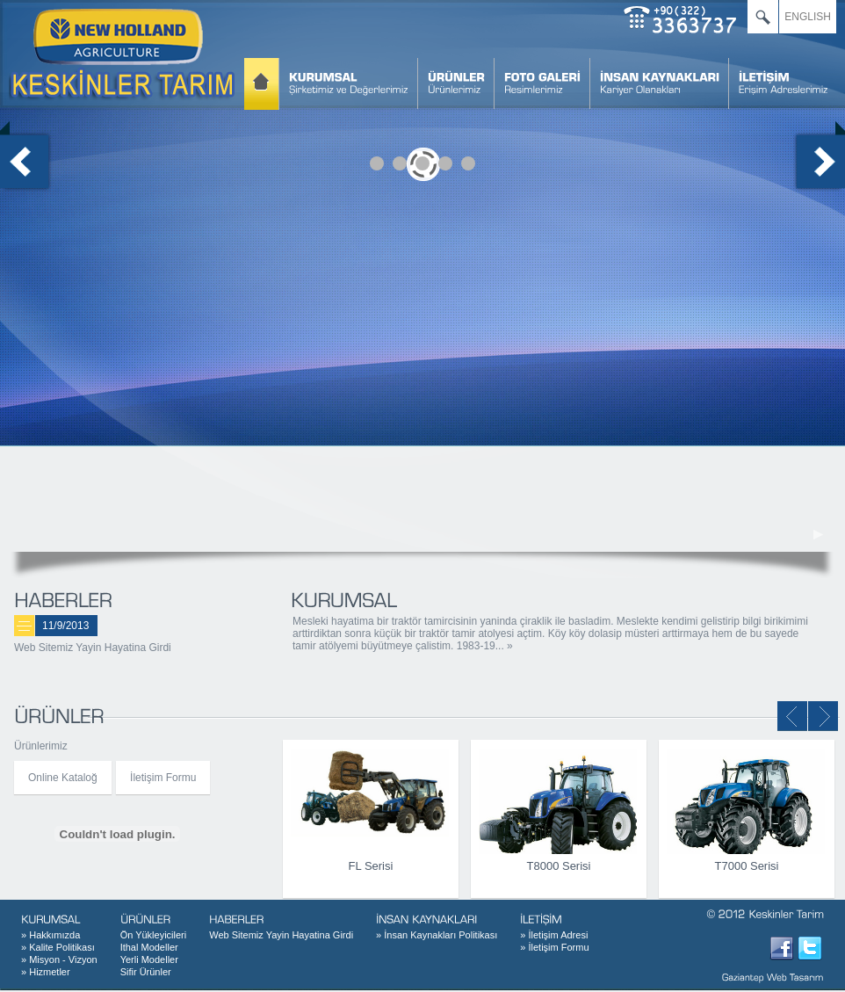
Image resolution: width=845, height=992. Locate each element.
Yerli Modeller (149, 959)
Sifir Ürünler (145, 972)
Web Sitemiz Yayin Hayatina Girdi (92, 647)
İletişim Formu (163, 777)
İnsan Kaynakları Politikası (436, 935)
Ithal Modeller (149, 947)
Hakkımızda (50, 935)
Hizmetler (45, 972)
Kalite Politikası (58, 947)
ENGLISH (807, 17)
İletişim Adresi (554, 935)
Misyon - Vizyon (59, 959)
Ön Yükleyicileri (153, 935)
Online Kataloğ (63, 777)
